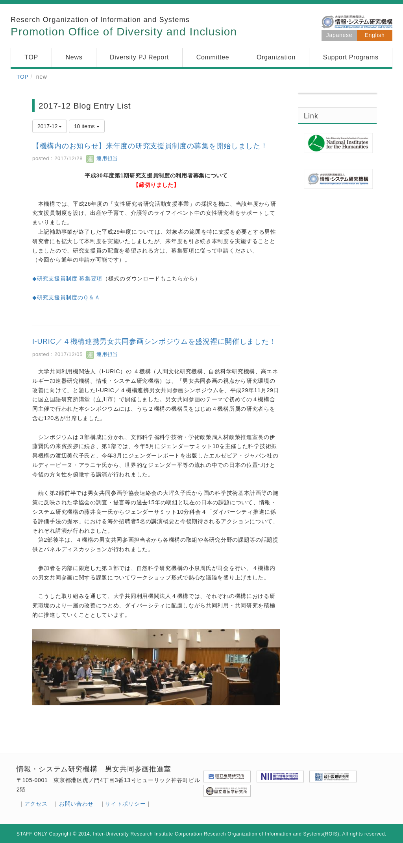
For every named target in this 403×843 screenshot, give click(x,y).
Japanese (339, 35)
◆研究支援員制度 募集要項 (67, 278)
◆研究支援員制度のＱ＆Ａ (66, 297)
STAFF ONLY (32, 834)
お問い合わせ (76, 804)
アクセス (36, 804)
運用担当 (102, 158)
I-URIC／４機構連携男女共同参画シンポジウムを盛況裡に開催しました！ (154, 341)
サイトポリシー (125, 804)
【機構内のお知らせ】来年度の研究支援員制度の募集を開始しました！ (150, 146)
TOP (23, 77)
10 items (87, 126)
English (375, 35)
